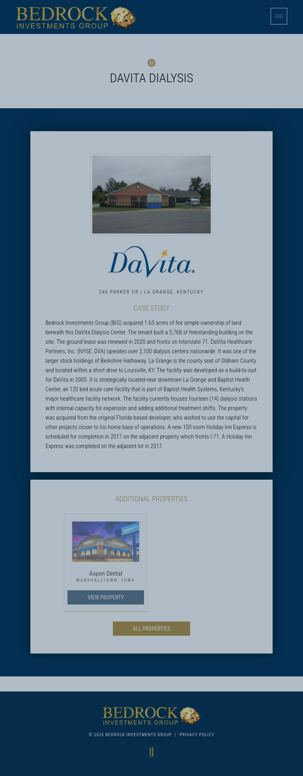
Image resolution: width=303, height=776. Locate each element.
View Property (106, 597)
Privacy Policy (197, 734)
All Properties (151, 628)
